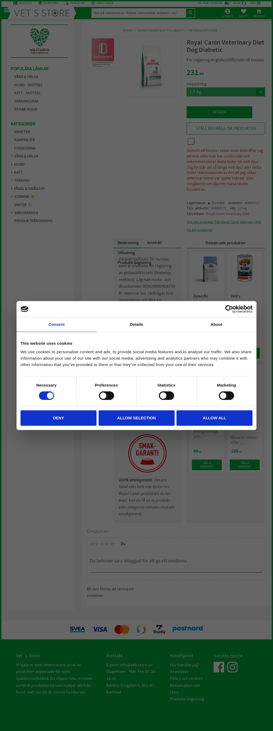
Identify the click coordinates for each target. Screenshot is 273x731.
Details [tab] (136, 324)
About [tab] (216, 324)
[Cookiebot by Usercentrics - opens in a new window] (229, 309)
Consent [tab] (57, 324)
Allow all (214, 418)
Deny (58, 418)
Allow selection (136, 418)
